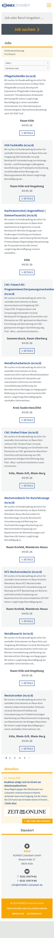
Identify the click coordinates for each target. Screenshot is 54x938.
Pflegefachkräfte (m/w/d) (20, 76)
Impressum (18, 913)
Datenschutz (34, 913)
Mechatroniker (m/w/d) (18, 695)
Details (27, 133)
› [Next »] (29, 758)
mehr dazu (10, 803)
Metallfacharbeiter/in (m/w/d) (22, 363)
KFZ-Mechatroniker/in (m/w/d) (23, 572)
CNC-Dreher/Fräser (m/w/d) (21, 432)
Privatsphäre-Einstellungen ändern (27, 908)
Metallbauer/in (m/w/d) (18, 633)
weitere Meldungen (37, 821)
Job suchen (27, 29)
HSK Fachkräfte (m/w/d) (19, 145)
